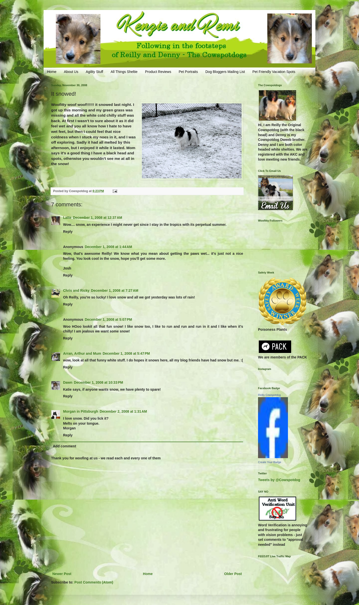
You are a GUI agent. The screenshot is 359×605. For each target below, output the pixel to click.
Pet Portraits (188, 72)
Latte (67, 218)
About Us (71, 72)
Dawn (67, 382)
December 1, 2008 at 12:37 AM (97, 218)
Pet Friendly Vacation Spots (273, 72)
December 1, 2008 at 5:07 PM (108, 319)
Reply (68, 232)
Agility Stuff (94, 72)
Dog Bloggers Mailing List (225, 72)
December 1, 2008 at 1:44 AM (108, 247)
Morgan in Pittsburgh (80, 411)
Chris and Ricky (76, 291)
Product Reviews (158, 72)
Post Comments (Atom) (93, 582)
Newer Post (61, 574)
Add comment (64, 446)
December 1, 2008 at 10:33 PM (98, 382)
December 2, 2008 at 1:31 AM (123, 411)
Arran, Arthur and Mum (82, 353)
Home (51, 72)
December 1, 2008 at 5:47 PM (126, 353)
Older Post (233, 574)
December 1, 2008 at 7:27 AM (114, 291)
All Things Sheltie (124, 72)
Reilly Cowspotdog (269, 394)
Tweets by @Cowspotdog (279, 480)
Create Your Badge (269, 462)
